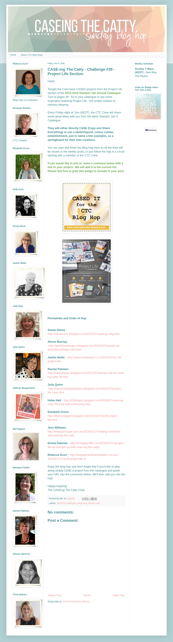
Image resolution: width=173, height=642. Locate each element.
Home (13, 55)
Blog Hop (82, 503)
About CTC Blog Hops (32, 55)
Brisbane (150, 130)
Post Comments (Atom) (76, 601)
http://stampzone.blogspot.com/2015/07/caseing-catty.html (84, 334)
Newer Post (55, 595)
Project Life (94, 503)
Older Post (119, 595)
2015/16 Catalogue (66, 503)
